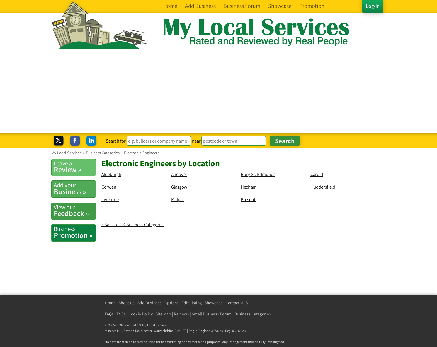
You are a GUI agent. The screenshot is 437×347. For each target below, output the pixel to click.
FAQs (109, 314)
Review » (75, 166)
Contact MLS (236, 302)
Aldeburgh (111, 174)
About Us (126, 302)
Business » (75, 188)
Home (110, 302)
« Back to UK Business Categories (132, 224)
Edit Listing (191, 302)
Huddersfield (322, 187)
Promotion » (75, 232)
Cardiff (316, 174)
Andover (179, 174)
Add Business (149, 302)
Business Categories (252, 314)
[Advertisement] (218, 91)
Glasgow (179, 187)
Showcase (214, 302)
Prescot (248, 199)
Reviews (181, 314)
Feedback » (75, 210)
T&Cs (121, 314)
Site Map (163, 314)
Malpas (177, 199)
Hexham (249, 187)
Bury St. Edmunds (258, 174)
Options (171, 302)
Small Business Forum (212, 314)
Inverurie (110, 199)
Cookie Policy (140, 314)
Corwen (108, 187)
